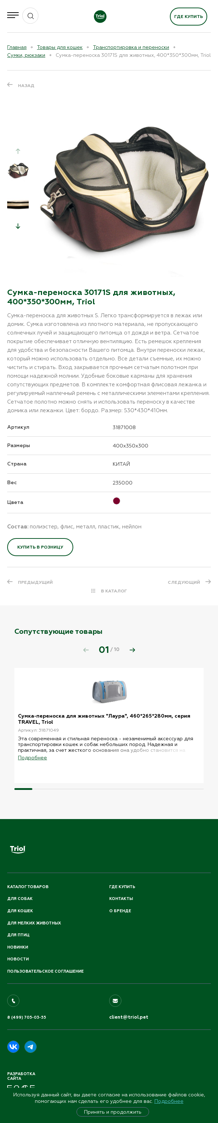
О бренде (120, 911)
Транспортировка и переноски (131, 47)
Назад (26, 85)
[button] (17, 225)
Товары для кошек (60, 47)
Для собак (20, 898)
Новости (18, 959)
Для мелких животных (34, 923)
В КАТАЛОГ (114, 591)
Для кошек (20, 911)
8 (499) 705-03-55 (26, 1017)
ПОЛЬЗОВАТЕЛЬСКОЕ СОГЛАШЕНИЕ (45, 971)
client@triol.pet (128, 1017)
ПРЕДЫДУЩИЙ (35, 582)
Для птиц (18, 935)
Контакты (121, 898)
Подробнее (169, 1101)
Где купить (188, 16)
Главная (17, 47)
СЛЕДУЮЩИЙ (184, 582)
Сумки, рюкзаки (26, 55)
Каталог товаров (27, 887)
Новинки (17, 947)
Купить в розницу (40, 547)
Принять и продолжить (113, 1112)
